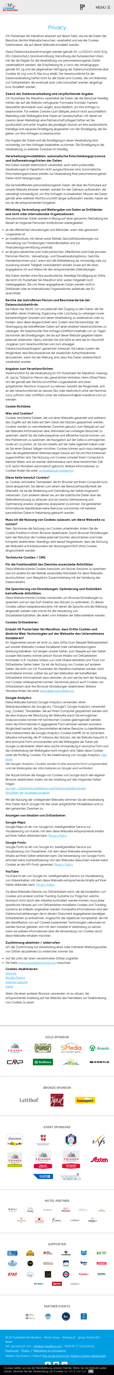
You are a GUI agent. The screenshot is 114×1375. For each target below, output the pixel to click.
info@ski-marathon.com (48, 1346)
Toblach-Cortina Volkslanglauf (88, 1355)
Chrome (10, 973)
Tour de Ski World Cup (55, 1355)
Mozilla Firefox (15, 978)
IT (81, 9)
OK (91, 1371)
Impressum (12, 1350)
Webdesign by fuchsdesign (49, 1350)
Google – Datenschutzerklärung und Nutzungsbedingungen (45, 788)
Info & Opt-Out (77, 1371)
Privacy (25, 1350)
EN (82, 6)
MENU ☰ (103, 7)
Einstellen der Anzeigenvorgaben (27, 793)
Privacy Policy (57, 835)
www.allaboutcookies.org (56, 470)
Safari (9, 986)
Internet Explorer (16, 982)
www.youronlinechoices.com (37, 963)
